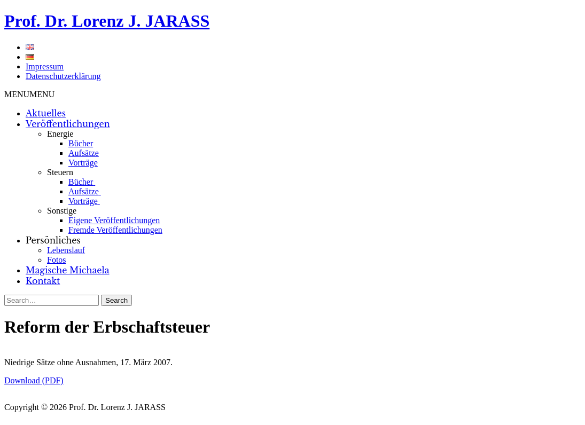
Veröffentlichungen (68, 124)
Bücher (80, 143)
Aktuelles (46, 113)
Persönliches (53, 240)
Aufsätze (83, 153)
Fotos (56, 259)
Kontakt (43, 281)
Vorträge (83, 162)
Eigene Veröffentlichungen (114, 220)
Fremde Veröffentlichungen (115, 229)
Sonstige (61, 210)
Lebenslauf (66, 250)
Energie (60, 133)
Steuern (60, 172)
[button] (29, 94)
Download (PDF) (34, 380)
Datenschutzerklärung (63, 76)
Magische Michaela (68, 270)
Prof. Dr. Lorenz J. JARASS (106, 20)
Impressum (45, 66)
